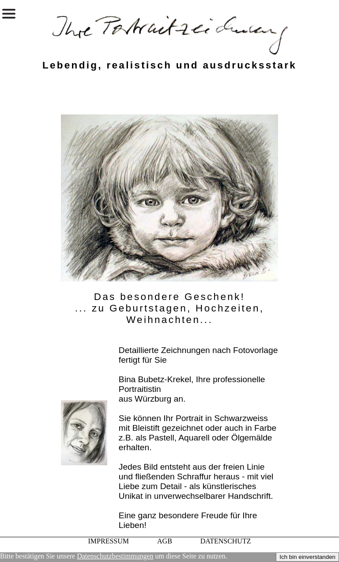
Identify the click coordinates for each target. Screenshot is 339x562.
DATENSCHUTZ (225, 541)
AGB (164, 541)
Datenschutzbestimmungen (115, 556)
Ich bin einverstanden (307, 557)
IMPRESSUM (108, 541)
